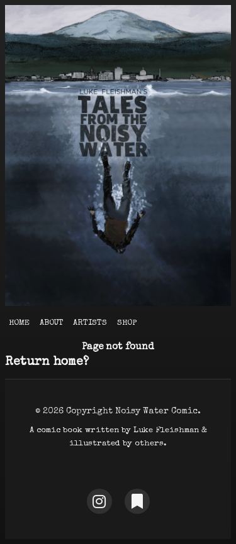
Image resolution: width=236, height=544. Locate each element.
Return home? (47, 362)
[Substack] (137, 501)
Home (19, 323)
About (52, 323)
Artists (90, 323)
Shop (127, 323)
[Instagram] (99, 501)
